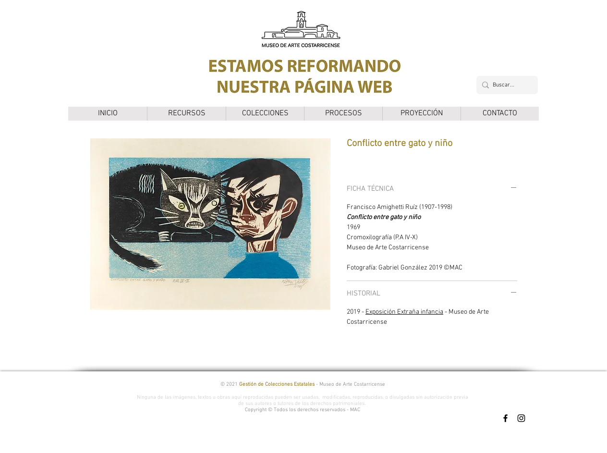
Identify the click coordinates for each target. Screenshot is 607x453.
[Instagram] (521, 418)
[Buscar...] (505, 85)
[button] (186, 114)
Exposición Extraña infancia (404, 312)
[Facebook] (505, 418)
